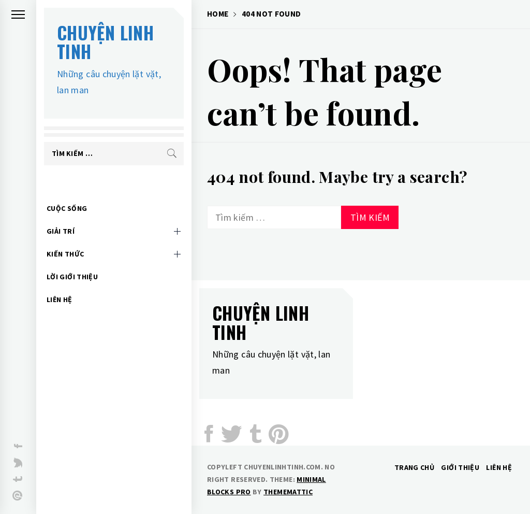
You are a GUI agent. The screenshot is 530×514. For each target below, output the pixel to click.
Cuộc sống (67, 192)
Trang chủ (414, 467)
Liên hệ (59, 283)
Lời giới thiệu (72, 260)
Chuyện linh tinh (105, 41)
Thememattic (288, 491)
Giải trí (61, 215)
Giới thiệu (460, 467)
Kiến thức (65, 237)
